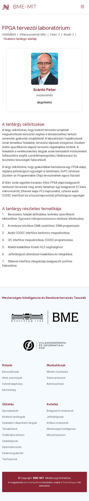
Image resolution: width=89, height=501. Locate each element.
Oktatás (8, 404)
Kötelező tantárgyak (13, 417)
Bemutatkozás (10, 372)
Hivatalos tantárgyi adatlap (20, 39)
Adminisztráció (55, 384)
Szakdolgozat (10, 441)
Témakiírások (9, 429)
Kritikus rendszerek (57, 423)
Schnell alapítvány (12, 384)
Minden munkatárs (57, 372)
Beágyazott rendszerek (60, 411)
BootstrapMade (33, 482)
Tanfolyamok (9, 459)
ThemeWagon (70, 482)
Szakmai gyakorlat (12, 453)
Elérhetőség (9, 390)
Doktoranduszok (56, 378)
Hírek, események (12, 378)
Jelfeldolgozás (55, 417)
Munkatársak (56, 365)
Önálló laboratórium (13, 435)
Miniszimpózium (56, 435)
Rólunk (7, 365)
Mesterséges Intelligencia (61, 429)
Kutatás (52, 404)
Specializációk (10, 411)
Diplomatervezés (11, 447)
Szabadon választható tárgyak (19, 423)
